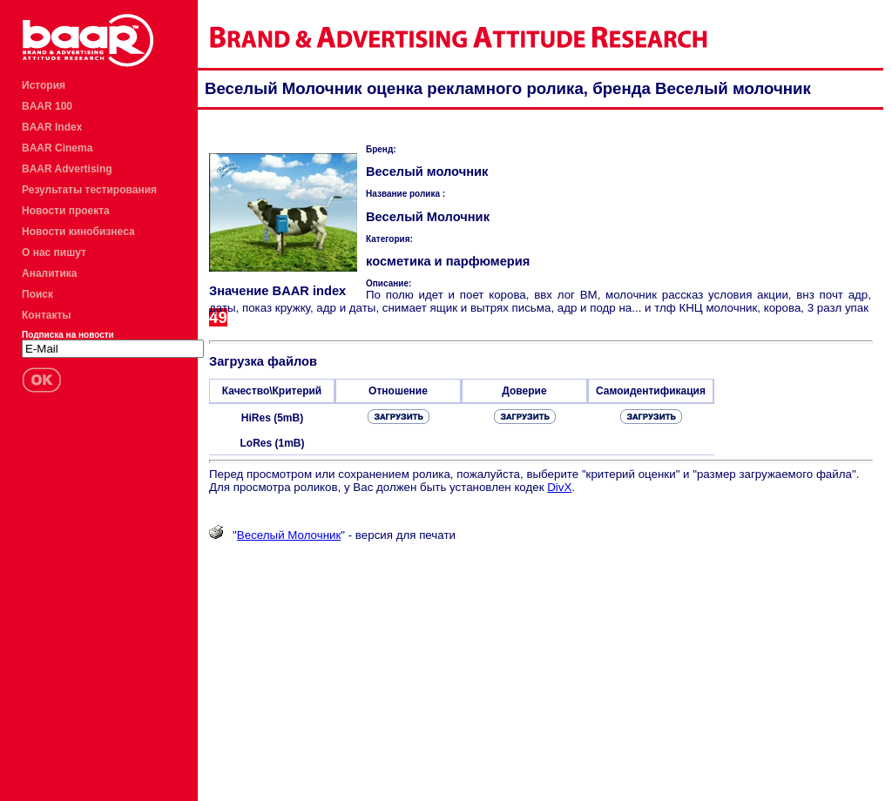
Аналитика (50, 273)
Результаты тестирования (89, 190)
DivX (559, 487)
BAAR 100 (47, 106)
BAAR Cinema (57, 148)
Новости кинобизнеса (78, 231)
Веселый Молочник (289, 535)
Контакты (46, 315)
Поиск (37, 294)
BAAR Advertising (67, 169)
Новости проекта (66, 211)
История (43, 85)
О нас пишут (54, 252)
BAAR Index (52, 127)
